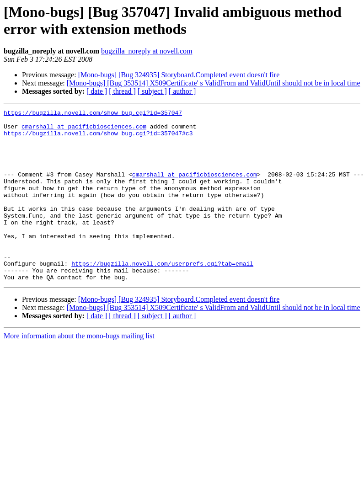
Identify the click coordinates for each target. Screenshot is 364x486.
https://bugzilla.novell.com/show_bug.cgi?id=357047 (93, 114)
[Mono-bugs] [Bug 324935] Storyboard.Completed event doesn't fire (179, 75)
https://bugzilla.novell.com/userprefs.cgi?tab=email (162, 295)
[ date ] (96, 91)
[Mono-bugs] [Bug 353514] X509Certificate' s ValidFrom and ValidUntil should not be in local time (213, 83)
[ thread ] (122, 91)
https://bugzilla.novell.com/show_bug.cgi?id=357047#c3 (98, 138)
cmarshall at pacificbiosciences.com (83, 130)
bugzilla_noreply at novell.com (147, 51)
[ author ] (182, 91)
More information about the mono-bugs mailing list (79, 370)
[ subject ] (152, 91)
